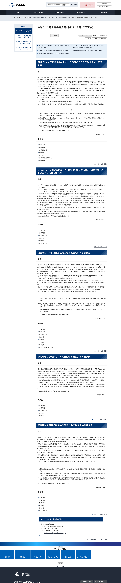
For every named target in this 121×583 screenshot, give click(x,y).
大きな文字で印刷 (100, 38)
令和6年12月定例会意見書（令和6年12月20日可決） (24, 36)
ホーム (17, 12)
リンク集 (89, 569)
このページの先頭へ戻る (100, 164)
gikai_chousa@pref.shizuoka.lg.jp (55, 533)
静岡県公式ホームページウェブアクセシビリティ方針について (65, 569)
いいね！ (56, 35)
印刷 (89, 38)
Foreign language (103, 6)
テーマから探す (60, 12)
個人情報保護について (39, 569)
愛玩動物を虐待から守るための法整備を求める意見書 (87, 50)
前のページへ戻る (91, 539)
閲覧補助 (104, 3)
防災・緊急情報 (89, 5)
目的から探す (39, 12)
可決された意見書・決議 (56, 17)
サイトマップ (99, 569)
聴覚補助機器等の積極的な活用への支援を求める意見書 (54, 53)
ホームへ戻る (103, 539)
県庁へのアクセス (99, 560)
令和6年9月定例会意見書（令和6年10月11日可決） (24, 42)
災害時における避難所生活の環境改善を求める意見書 (53, 50)
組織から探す (82, 12)
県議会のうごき (45, 17)
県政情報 (103, 12)
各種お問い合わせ (86, 560)
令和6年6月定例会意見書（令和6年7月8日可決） (24, 48)
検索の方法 (74, 4)
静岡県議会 (36, 17)
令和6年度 (67, 17)
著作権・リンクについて (21, 569)
